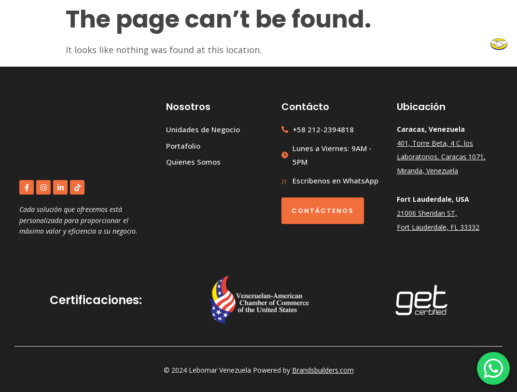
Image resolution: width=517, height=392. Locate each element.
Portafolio (342, 45)
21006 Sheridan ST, (427, 213)
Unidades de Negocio (270, 45)
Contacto (464, 45)
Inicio (208, 45)
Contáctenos (323, 210)
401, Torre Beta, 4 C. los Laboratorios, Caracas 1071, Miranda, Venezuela (441, 157)
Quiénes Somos (404, 45)
